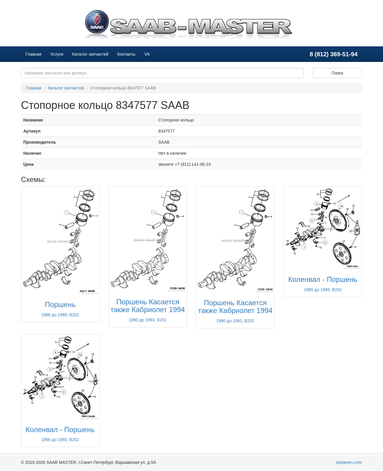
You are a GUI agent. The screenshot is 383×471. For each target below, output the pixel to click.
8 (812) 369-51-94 (334, 54)
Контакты (126, 54)
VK (147, 54)
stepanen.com (349, 462)
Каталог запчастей (90, 54)
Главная (33, 54)
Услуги (56, 54)
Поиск (337, 73)
